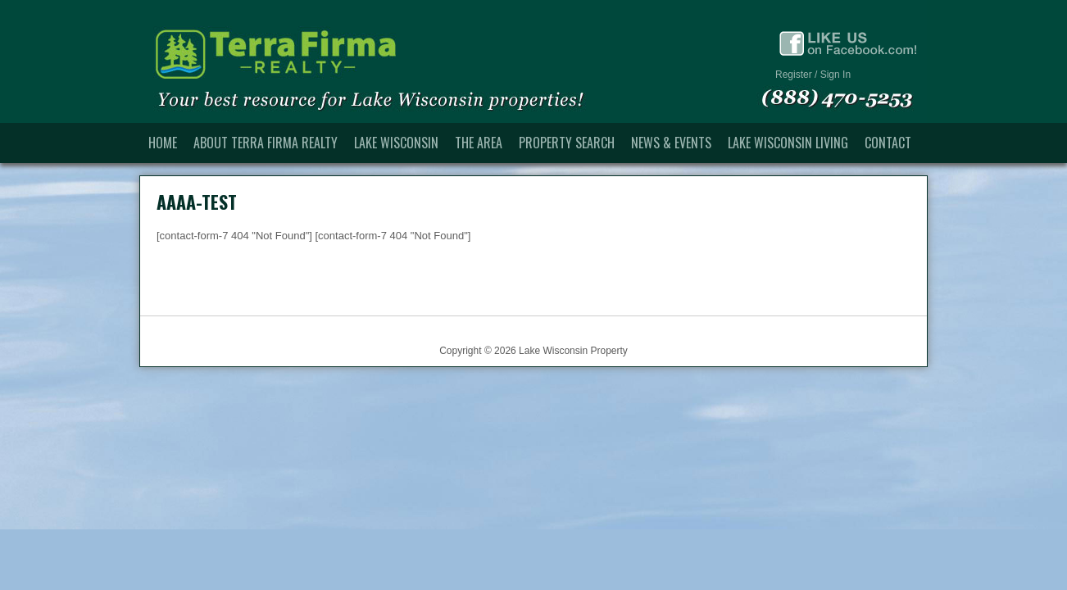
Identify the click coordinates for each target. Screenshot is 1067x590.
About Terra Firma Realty (265, 142)
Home (162, 142)
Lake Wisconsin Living (788, 142)
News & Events (671, 142)
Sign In (835, 74)
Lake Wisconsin (396, 142)
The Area (478, 142)
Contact (888, 142)
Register (793, 74)
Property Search (567, 142)
